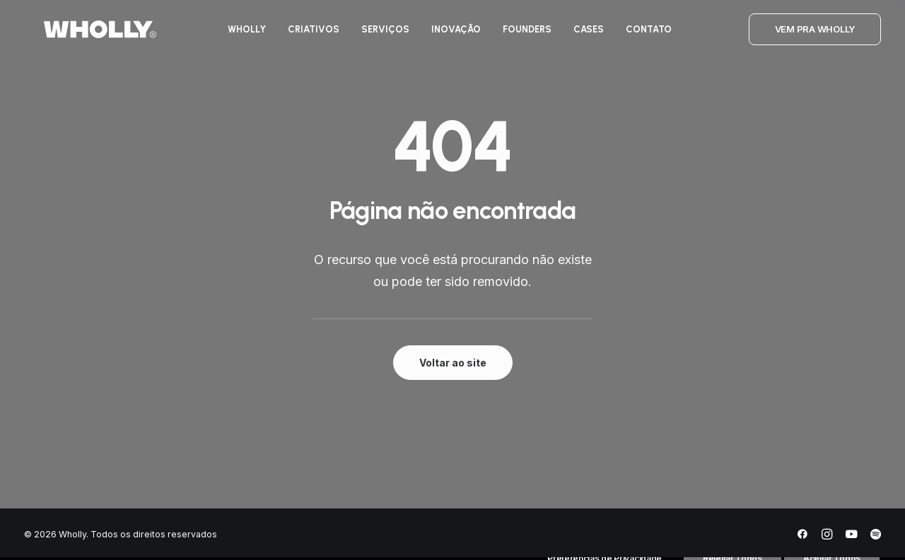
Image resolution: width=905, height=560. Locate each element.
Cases (583, 34)
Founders (521, 34)
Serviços (380, 34)
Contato (643, 34)
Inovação (450, 34)
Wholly (241, 34)
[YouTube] (851, 536)
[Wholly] (80, 34)
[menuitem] (241, 34)
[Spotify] (875, 536)
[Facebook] (802, 536)
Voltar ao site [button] (452, 363)
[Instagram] (827, 536)
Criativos (308, 34)
